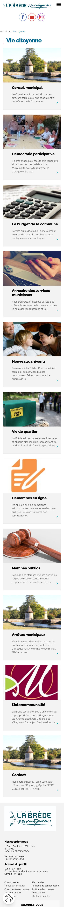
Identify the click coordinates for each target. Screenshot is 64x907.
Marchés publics (26, 568)
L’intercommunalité (28, 705)
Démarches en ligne (29, 498)
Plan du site (38, 882)
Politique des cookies (43, 889)
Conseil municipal (27, 88)
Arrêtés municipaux (28, 635)
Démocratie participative (33, 154)
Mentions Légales (41, 896)
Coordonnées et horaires (17, 889)
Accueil (3, 31)
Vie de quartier (24, 431)
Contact (19, 775)
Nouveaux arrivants (28, 361)
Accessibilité (38, 892)
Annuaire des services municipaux (31, 293)
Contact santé (11, 882)
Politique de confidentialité (46, 885)
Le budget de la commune (35, 224)
